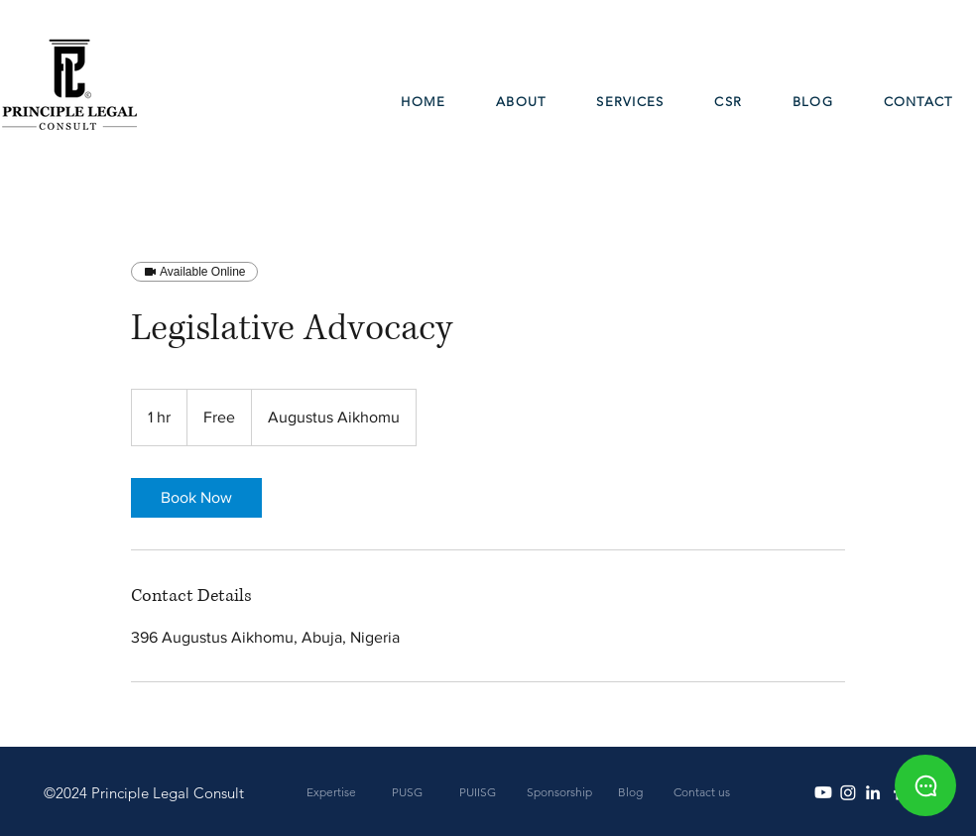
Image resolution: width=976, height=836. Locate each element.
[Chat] (925, 785)
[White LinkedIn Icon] (873, 792)
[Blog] (630, 792)
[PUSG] (407, 792)
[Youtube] (823, 792)
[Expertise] (331, 792)
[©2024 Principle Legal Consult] (143, 792)
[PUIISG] (477, 792)
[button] (630, 102)
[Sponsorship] (559, 792)
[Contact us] (702, 792)
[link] (196, 498)
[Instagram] (848, 792)
